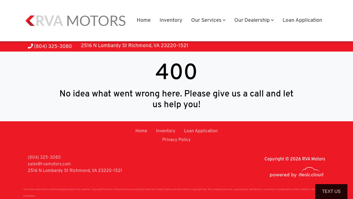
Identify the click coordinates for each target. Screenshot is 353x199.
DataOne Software (113, 189)
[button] (208, 21)
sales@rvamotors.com (49, 164)
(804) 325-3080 (50, 47)
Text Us (331, 191)
